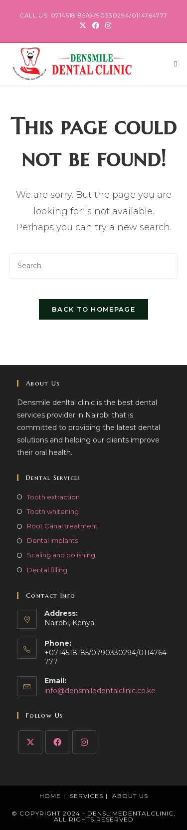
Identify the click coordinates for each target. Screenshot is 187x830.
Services (86, 796)
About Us (130, 796)
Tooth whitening (53, 511)
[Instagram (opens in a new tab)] (106, 25)
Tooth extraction (53, 497)
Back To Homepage (93, 309)
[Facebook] (57, 742)
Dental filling (47, 570)
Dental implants (52, 540)
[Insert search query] (93, 266)
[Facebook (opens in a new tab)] (95, 25)
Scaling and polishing (61, 555)
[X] (30, 742)
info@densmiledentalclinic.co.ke (100, 690)
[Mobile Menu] (176, 63)
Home (50, 796)
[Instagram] (84, 742)
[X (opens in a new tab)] (82, 25)
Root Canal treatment (62, 526)
